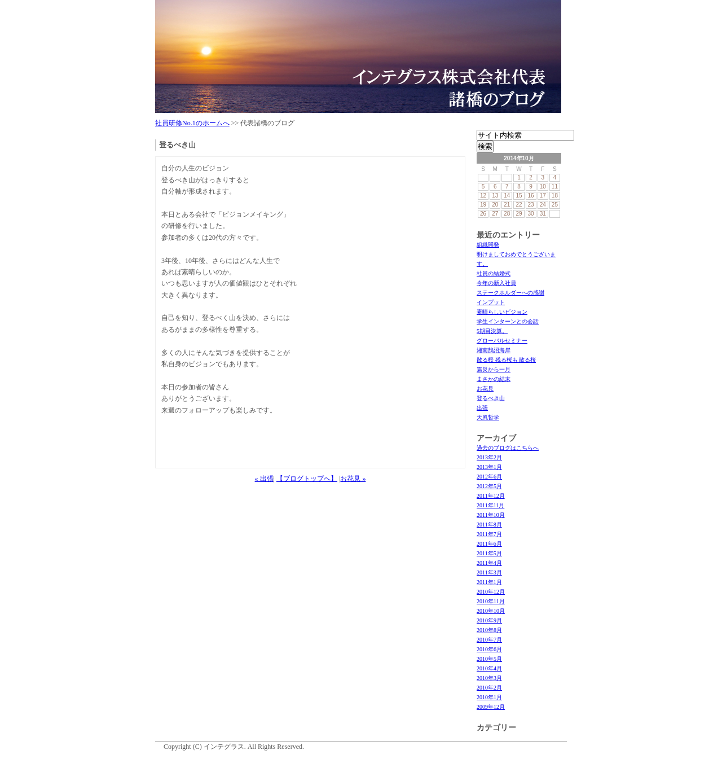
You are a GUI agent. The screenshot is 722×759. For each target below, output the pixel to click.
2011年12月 (491, 496)
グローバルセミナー (502, 340)
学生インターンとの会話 (508, 321)
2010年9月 (489, 620)
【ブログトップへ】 (306, 478)
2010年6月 (489, 649)
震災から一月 (493, 369)
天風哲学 (488, 417)
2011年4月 (489, 563)
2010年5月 (489, 659)
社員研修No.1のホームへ (192, 123)
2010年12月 (491, 592)
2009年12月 (491, 707)
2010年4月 (489, 668)
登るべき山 (491, 398)
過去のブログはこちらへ (508, 448)
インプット (491, 302)
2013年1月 (489, 467)
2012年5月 (489, 486)
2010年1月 (489, 697)
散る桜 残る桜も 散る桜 (506, 360)
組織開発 (488, 245)
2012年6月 (489, 476)
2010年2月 (489, 688)
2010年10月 (491, 611)
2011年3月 (489, 572)
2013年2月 (489, 457)
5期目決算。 (492, 331)
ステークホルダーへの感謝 (510, 292)
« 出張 (264, 478)
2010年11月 (491, 601)
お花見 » (353, 478)
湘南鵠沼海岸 (493, 350)
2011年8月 (489, 524)
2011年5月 (489, 553)
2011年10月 (491, 515)
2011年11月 (490, 505)
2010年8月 (489, 630)
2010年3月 (489, 678)
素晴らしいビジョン (502, 312)
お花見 (485, 388)
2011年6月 (489, 544)
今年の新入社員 (496, 283)
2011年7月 (489, 534)
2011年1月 (489, 582)
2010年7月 (489, 640)
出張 (482, 408)
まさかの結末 (493, 379)
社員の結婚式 (493, 273)
